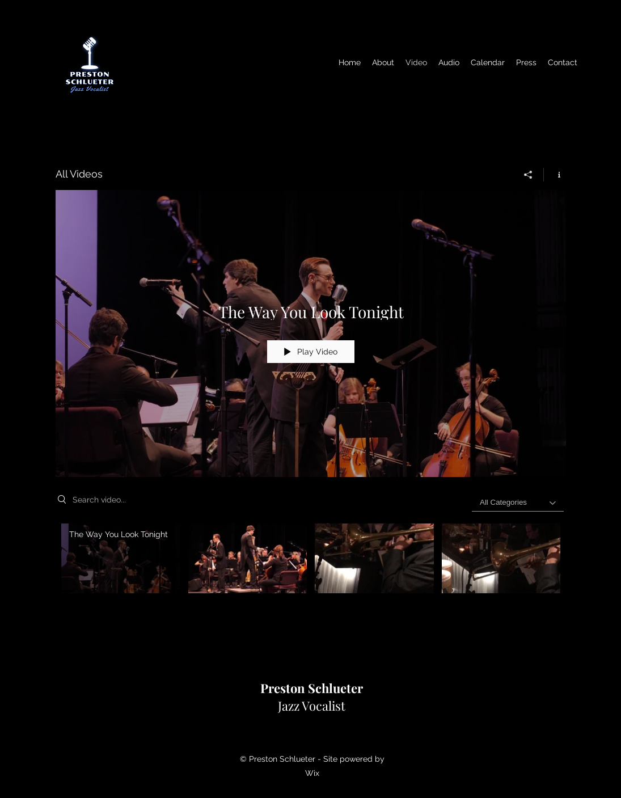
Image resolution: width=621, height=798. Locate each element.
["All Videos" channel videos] (311, 566)
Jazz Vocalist (311, 696)
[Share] (528, 174)
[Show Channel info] (555, 174)
